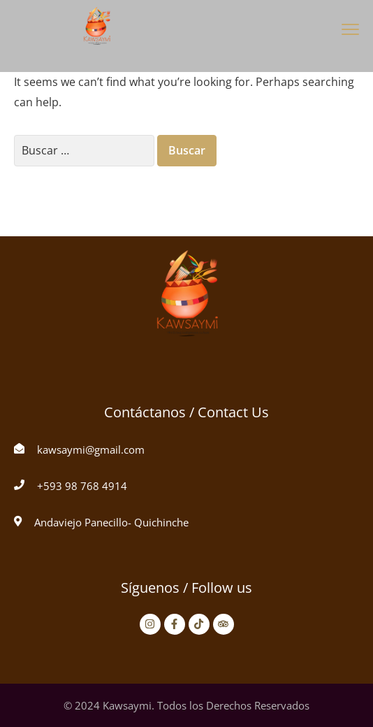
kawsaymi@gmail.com (91, 449)
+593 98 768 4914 (82, 486)
